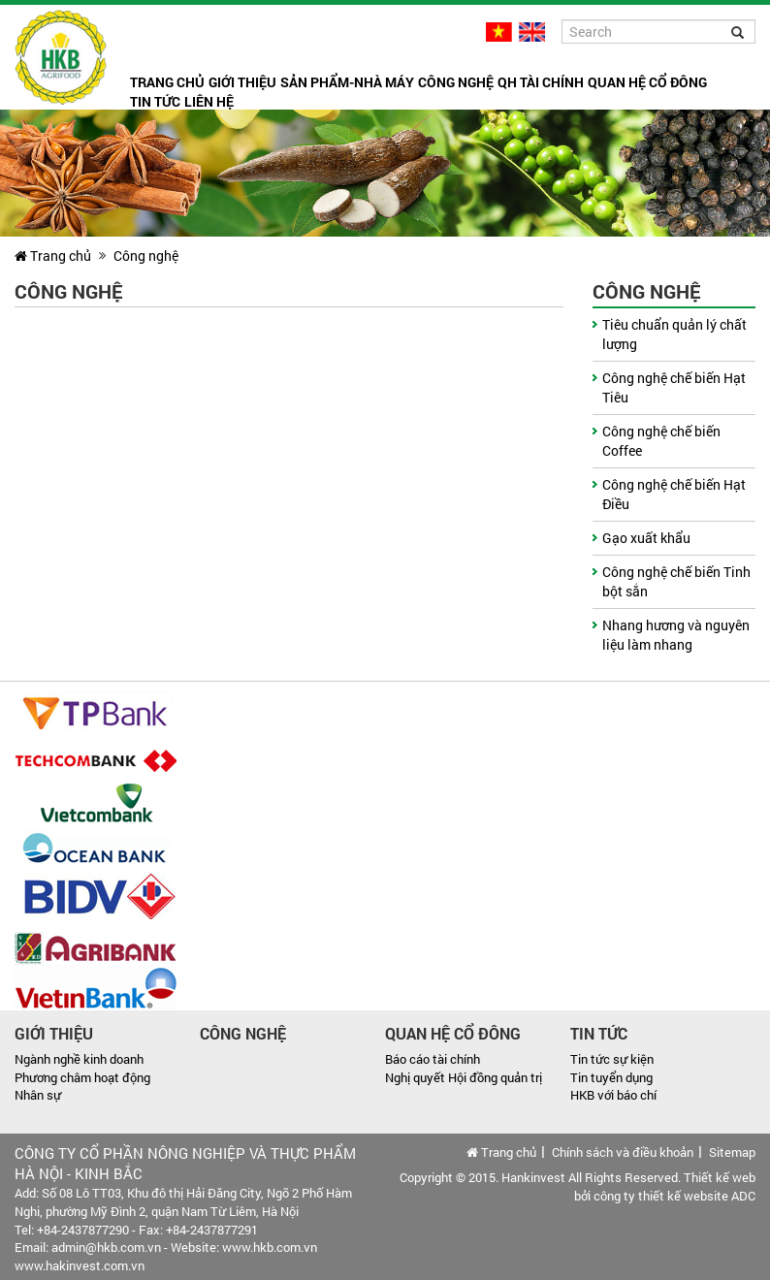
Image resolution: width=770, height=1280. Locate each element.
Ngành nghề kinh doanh (79, 1059)
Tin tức (155, 101)
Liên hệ (209, 101)
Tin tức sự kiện (612, 1059)
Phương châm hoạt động (82, 1077)
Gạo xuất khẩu (646, 537)
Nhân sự (38, 1095)
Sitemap (732, 1152)
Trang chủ (167, 82)
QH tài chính (540, 82)
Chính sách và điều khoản (622, 1152)
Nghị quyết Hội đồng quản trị (463, 1077)
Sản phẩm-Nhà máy (347, 82)
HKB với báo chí (613, 1095)
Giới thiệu (242, 82)
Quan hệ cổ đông (647, 82)
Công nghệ (456, 82)
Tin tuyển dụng (611, 1077)
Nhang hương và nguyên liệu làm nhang (676, 635)
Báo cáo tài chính (432, 1059)
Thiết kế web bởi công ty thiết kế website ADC (664, 1186)
